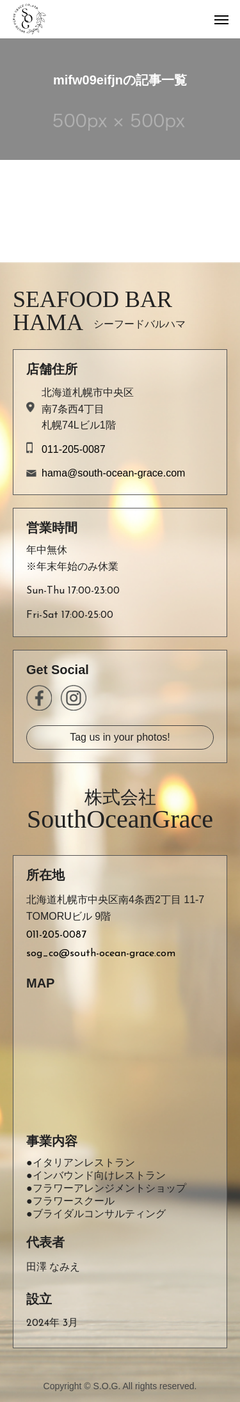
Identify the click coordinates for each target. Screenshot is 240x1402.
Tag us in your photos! (120, 737)
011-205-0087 (74, 449)
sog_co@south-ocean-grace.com (100, 954)
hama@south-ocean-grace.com (113, 473)
